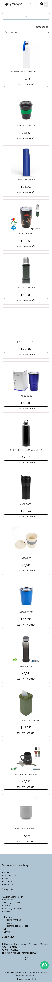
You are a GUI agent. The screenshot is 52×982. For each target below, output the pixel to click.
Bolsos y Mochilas (11, 902)
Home (5, 872)
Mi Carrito (7, 884)
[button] (36, 4)
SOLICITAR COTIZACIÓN (26, 84)
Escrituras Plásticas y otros (15, 925)
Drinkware (7, 917)
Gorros (6, 931)
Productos (7, 878)
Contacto (7, 881)
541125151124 (10, 947)
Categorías (26, 16)
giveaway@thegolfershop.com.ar (21, 953)
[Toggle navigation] (46, 4)
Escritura (7, 923)
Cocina (6, 905)
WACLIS (32, 979)
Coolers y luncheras (12, 908)
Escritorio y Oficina (11, 919)
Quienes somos (10, 875)
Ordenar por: (43, 26)
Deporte (6, 911)
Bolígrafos (7, 899)
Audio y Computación (12, 896)
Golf (4, 929)
